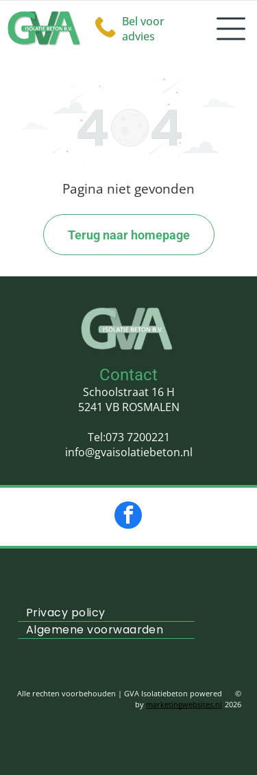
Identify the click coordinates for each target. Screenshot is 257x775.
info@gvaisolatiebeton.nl (129, 452)
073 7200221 (138, 437)
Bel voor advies (143, 29)
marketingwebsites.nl (184, 704)
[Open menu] (231, 28)
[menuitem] (106, 613)
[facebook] (128, 516)
